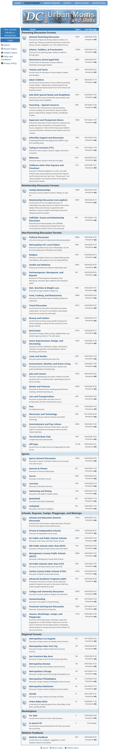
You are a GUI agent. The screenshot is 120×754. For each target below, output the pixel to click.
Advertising (99, 3)
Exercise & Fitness (38, 468)
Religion (33, 254)
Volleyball (34, 506)
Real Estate (35, 330)
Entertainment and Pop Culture (45, 424)
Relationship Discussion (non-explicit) (48, 200)
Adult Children (36, 79)
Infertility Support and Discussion (46, 137)
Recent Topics (10, 48)
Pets (31, 406)
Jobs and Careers (37, 373)
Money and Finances (39, 386)
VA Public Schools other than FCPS (46, 563)
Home (17, 3)
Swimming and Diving (40, 491)
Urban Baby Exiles (38, 701)
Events (67, 3)
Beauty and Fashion (39, 318)
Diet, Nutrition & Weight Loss (44, 287)
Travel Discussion (38, 305)
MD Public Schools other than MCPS (47, 545)
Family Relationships (39, 190)
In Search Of (35, 723)
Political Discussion (39, 237)
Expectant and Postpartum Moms (46, 120)
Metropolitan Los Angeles (42, 638)
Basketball (34, 498)
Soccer (32, 476)
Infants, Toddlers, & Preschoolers (46, 49)
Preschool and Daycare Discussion (46, 606)
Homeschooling (37, 599)
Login (10, 40)
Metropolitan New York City (43, 646)
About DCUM (82, 3)
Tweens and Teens (38, 69)
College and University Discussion (46, 591)
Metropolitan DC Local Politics (44, 244)
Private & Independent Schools (45, 530)
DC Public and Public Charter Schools (48, 538)
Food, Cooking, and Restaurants (45, 295)
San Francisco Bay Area (41, 656)
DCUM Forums (32, 3)
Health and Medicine (39, 264)
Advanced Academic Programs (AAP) (47, 578)
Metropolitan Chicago (40, 671)
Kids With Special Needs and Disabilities (49, 94)
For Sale (33, 715)
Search (7, 45)
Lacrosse (33, 483)
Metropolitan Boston (39, 663)
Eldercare (34, 157)
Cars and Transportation (41, 396)
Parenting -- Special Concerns (44, 105)
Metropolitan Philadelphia (42, 678)
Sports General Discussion (42, 458)
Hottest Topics (10, 52)
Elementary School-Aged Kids (44, 59)
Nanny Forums (52, 3)
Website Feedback (38, 737)
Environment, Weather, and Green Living (50, 363)
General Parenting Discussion (44, 36)
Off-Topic (33, 444)
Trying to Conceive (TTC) (41, 147)
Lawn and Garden (38, 356)
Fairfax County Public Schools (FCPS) (47, 571)
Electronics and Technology (43, 414)
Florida (32, 693)
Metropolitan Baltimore (41, 686)
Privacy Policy (10, 63)
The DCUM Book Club (40, 436)
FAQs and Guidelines (7, 58)
